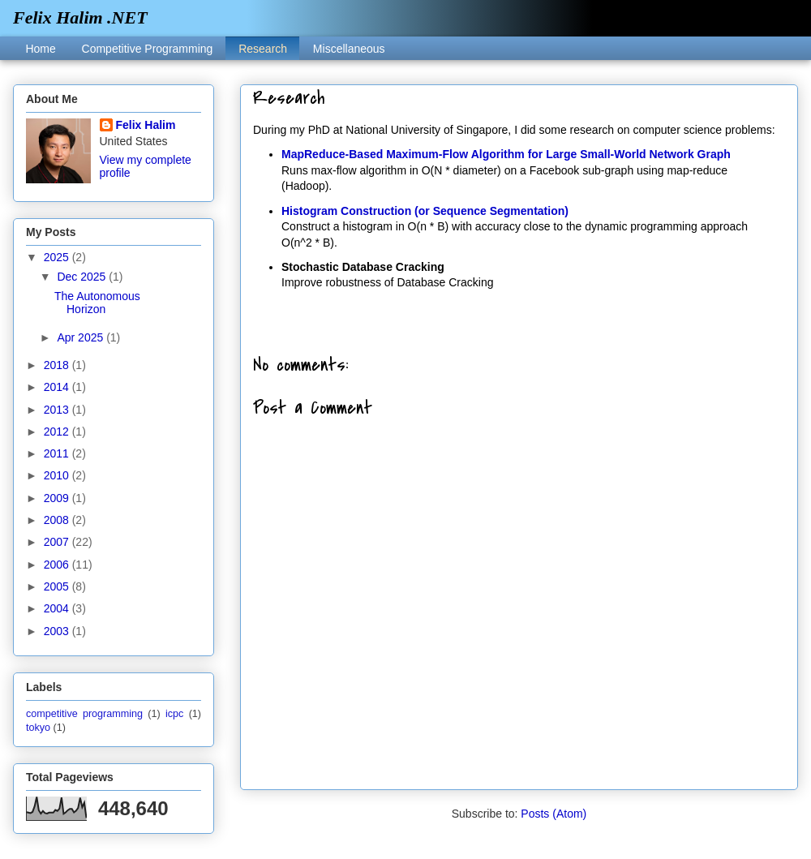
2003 (58, 631)
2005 (58, 586)
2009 (58, 498)
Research (262, 48)
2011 (58, 453)
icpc (174, 713)
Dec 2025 (83, 276)
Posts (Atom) (553, 813)
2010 (58, 475)
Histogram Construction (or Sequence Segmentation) (425, 210)
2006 (58, 564)
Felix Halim (146, 124)
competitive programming (84, 713)
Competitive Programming (147, 48)
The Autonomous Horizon (97, 303)
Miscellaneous (349, 48)
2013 (58, 409)
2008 (58, 519)
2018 (58, 365)
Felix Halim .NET (80, 17)
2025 (58, 257)
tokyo (38, 727)
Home (40, 48)
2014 (58, 386)
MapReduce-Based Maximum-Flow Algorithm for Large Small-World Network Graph (506, 154)
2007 (58, 541)
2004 (58, 608)
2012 (58, 431)
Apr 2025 (81, 337)
